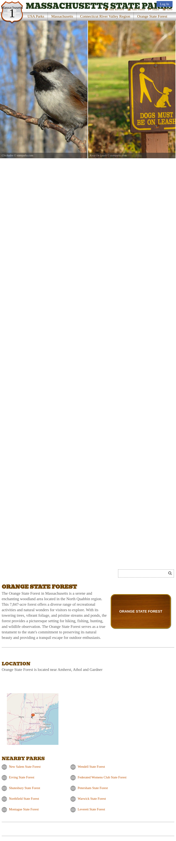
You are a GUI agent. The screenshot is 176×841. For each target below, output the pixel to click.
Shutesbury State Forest (24, 788)
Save (168, 9)
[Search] (143, 573)
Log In (164, 4)
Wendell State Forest (91, 767)
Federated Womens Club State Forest (102, 777)
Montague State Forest (24, 809)
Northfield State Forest (24, 799)
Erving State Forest (21, 777)
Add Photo (136, 9)
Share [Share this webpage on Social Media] (153, 9)
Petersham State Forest (93, 788)
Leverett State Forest (91, 809)
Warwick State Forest (92, 799)
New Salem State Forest (25, 767)
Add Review (114, 9)
